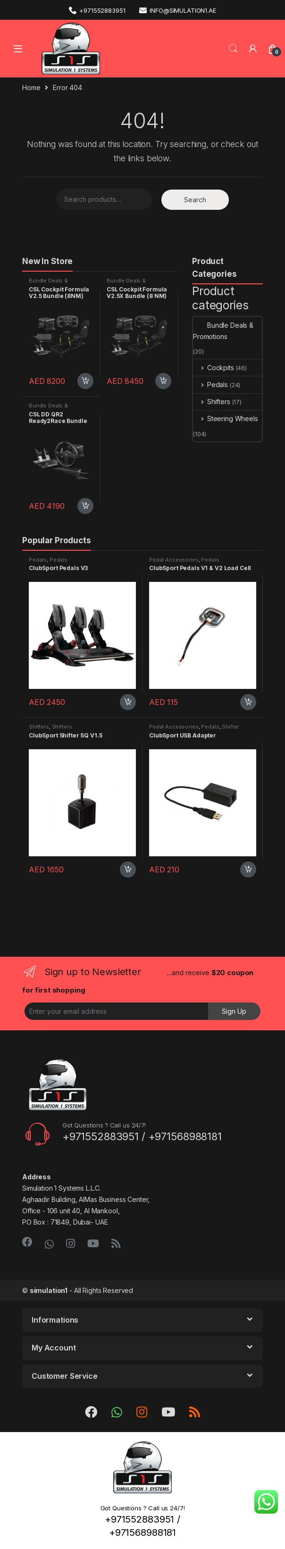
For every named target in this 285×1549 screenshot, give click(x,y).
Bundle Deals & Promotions (48, 283)
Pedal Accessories (174, 559)
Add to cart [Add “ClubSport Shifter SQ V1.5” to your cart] (128, 869)
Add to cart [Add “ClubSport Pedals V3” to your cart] (128, 702)
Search (233, 48)
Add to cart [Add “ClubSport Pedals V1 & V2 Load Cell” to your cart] (248, 702)
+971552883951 (97, 10)
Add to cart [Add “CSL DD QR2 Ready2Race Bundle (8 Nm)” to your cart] (85, 506)
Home (31, 87)
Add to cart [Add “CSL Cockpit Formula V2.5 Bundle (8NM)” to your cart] (85, 381)
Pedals (210, 385)
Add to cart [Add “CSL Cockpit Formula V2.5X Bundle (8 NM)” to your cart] (163, 381)
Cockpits (213, 368)
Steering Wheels (225, 418)
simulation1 (48, 1290)
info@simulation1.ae (177, 10)
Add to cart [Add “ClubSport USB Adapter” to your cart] (248, 869)
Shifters (211, 402)
